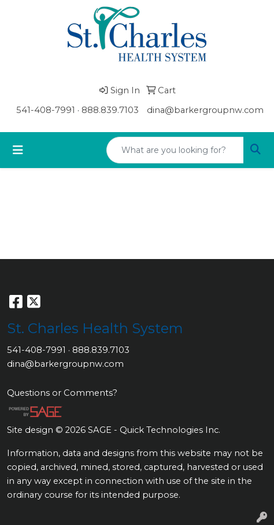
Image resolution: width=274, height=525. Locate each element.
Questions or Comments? (62, 393)
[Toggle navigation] (18, 150)
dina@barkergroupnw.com (205, 110)
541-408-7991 (45, 110)
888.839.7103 (110, 110)
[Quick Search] (175, 150)
